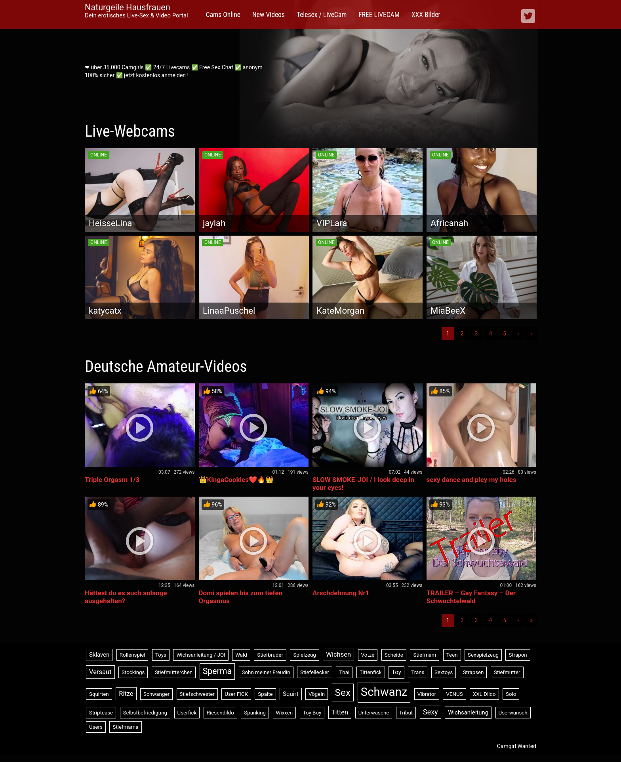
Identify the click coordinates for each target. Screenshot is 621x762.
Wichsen (338, 654)
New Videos (268, 15)
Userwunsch (513, 713)
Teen (452, 655)
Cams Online (223, 15)
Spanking (255, 713)
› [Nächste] (518, 333)
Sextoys (443, 672)
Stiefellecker (314, 672)
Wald (241, 655)
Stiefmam (424, 655)
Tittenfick (371, 672)
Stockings (133, 672)
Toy (396, 672)
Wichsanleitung (468, 712)
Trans (417, 672)
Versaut (100, 672)
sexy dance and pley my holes (471, 480)
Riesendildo (220, 713)
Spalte (265, 694)
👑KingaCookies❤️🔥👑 (236, 480)
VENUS (454, 694)
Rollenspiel (132, 655)
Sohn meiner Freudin (266, 672)
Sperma (217, 671)
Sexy (430, 712)
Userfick (187, 713)
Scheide (394, 655)
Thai (344, 672)
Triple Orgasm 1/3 (112, 480)
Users (96, 727)
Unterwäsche (373, 713)
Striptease (101, 713)
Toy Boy (312, 713)
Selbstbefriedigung (145, 713)
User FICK (236, 694)
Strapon (518, 655)
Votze (368, 655)
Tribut (406, 713)
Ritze (126, 693)
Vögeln (317, 694)
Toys (160, 655)
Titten (340, 712)
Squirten (99, 694)
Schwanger (156, 694)
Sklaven (99, 654)
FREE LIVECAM (379, 15)
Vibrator (426, 694)
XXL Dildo (484, 694)
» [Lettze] (531, 333)
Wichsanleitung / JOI (200, 655)
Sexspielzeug (483, 655)
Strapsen (473, 672)
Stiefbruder (270, 655)
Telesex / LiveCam (322, 15)
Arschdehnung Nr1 (341, 593)
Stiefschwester (197, 694)
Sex (343, 692)
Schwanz (384, 692)
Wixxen (284, 713)
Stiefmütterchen (173, 672)
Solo (511, 694)
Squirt (291, 693)
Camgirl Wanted (516, 746)
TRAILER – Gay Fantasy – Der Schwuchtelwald (471, 597)
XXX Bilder (425, 15)
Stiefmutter (507, 672)
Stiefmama (125, 727)
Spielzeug (304, 655)
